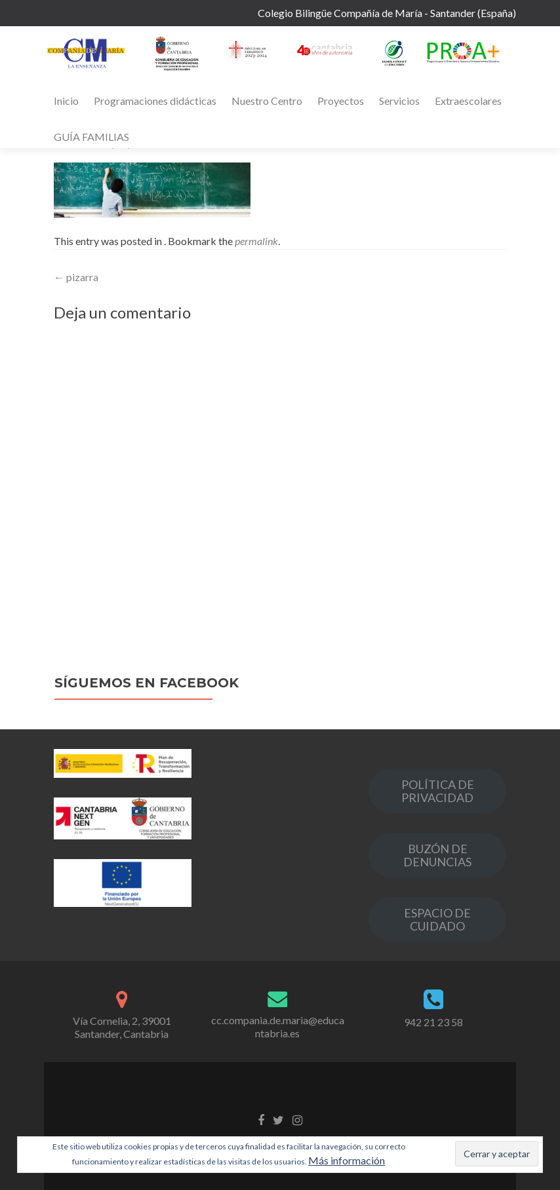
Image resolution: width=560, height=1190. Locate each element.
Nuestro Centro (266, 100)
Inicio (66, 100)
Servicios (399, 100)
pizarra (76, 277)
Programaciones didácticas (155, 100)
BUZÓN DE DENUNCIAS (437, 855)
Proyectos (340, 100)
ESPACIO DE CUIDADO (437, 919)
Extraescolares (468, 100)
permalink (256, 241)
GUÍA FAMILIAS (91, 136)
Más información (346, 1160)
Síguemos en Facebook (146, 683)
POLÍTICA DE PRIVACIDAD (437, 791)
